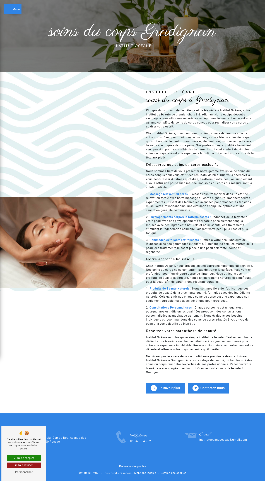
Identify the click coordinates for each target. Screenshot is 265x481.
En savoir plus (165, 388)
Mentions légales (145, 473)
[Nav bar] (12, 9)
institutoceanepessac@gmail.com (223, 433)
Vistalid (86, 473)
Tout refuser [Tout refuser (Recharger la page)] (24, 465)
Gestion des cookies (173, 473)
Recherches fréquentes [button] (132, 466)
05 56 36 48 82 (140, 447)
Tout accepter (24, 457)
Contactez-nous (208, 388)
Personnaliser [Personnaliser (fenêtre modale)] (24, 472)
